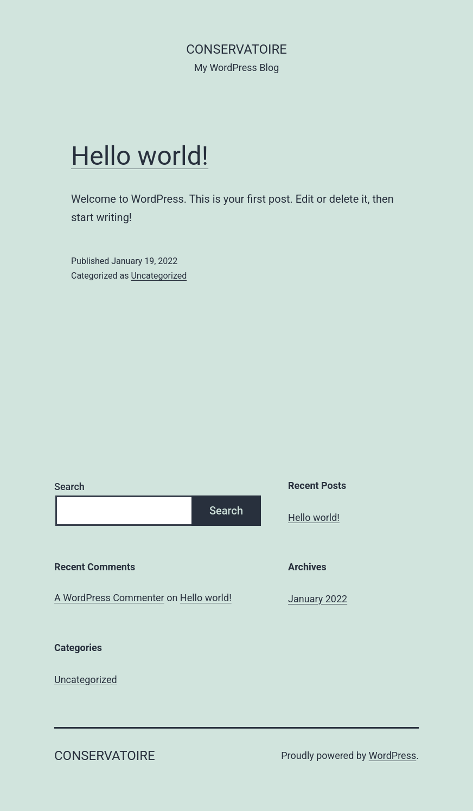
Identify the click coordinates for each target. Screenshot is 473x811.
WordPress (392, 755)
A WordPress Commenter (109, 597)
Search (69, 486)
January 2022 (317, 598)
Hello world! (139, 155)
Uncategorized (159, 276)
